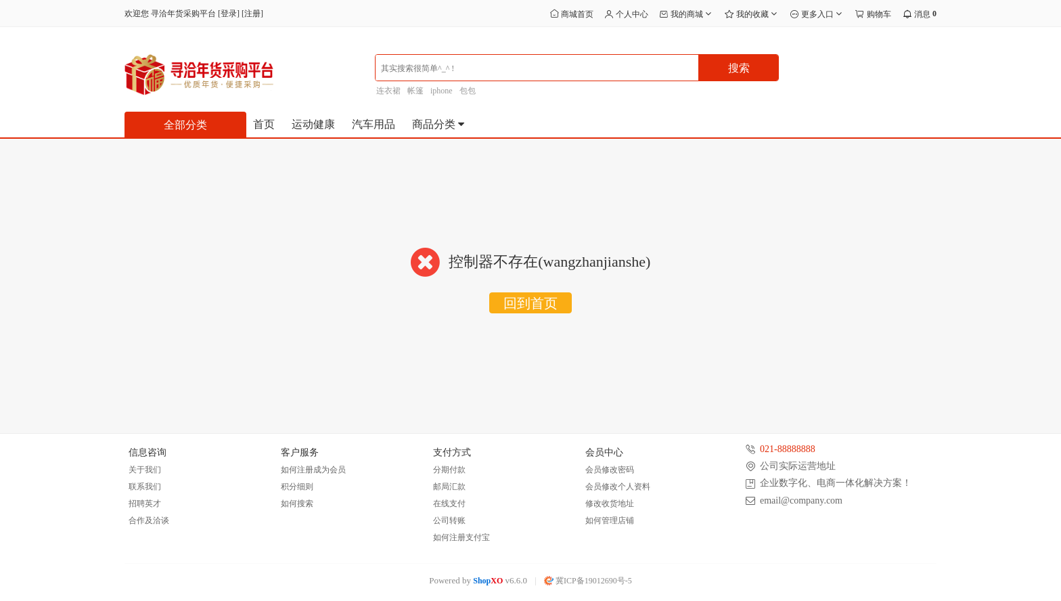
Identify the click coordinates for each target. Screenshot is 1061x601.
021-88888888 (787, 449)
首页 (264, 124)
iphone (441, 90)
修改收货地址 (609, 503)
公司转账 (449, 520)
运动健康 (313, 124)
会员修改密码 (609, 469)
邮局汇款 (449, 486)
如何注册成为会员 (313, 469)
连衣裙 (388, 90)
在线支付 (449, 503)
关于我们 (145, 469)
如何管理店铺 (609, 520)
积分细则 (297, 486)
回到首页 (530, 303)
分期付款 (449, 469)
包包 (467, 90)
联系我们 (145, 486)
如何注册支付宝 (461, 537)
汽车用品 (373, 124)
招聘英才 (145, 503)
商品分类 (439, 124)
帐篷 (415, 90)
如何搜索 (297, 503)
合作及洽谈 (149, 520)
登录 (229, 13)
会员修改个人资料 (617, 486)
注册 (252, 13)
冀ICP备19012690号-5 (588, 580)
